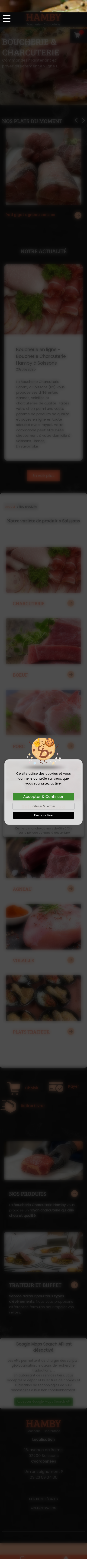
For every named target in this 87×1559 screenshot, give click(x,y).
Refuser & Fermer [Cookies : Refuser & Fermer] (43, 794)
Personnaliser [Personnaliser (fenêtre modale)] (43, 803)
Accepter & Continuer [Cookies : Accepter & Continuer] (43, 784)
